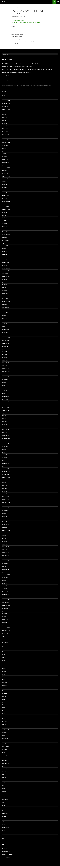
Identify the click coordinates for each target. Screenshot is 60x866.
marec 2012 (5, 544)
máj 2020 (4, 287)
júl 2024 (4, 148)
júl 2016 (4, 415)
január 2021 (5, 265)
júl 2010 (4, 580)
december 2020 (6, 268)
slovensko (4, 794)
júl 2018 (4, 349)
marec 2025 (5, 126)
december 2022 (6, 201)
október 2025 (5, 106)
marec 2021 (5, 259)
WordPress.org (6, 857)
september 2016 (6, 410)
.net (3, 646)
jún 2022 (4, 218)
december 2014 (6, 468)
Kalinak (4, 707)
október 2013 (5, 505)
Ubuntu (4, 816)
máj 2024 (4, 153)
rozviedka (4, 782)
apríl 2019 (4, 323)
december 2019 (6, 301)
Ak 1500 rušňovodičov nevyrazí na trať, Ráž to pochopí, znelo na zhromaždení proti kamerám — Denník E (27, 69)
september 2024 (6, 142)
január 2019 (5, 332)
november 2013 (6, 502)
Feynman (4, 671)
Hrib (3, 688)
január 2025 (5, 131)
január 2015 (5, 466)
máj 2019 (4, 321)
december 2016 (6, 402)
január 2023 (5, 198)
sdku (3, 788)
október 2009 (5, 602)
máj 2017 (4, 388)
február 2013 (5, 519)
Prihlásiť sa (5, 848)
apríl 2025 (4, 123)
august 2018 (5, 346)
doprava (4, 657)
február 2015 (5, 463)
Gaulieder (4, 685)
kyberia (4, 716)
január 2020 (5, 298)
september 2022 (6, 209)
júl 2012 (4, 535)
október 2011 (5, 558)
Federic (4, 668)
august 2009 (5, 608)
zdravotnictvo (5, 833)
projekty (4, 766)
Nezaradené (14, 8)
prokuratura (5, 769)
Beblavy (4, 649)
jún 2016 (4, 418)
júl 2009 (4, 611)
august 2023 (5, 179)
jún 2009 (4, 613)
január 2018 (5, 365)
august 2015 (5, 446)
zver (3, 838)
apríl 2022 (4, 223)
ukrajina (4, 819)
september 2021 (6, 243)
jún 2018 (4, 351)
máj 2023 (4, 187)
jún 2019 (4, 318)
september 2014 (6, 477)
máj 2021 (4, 254)
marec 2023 (5, 192)
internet (4, 696)
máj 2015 (4, 454)
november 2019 (6, 304)
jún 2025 (4, 117)
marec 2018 (5, 360)
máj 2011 (4, 566)
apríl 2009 (4, 616)
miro (25, 16)
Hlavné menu (58, 2)
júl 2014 (4, 482)
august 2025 (5, 112)
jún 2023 (4, 184)
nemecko (4, 735)
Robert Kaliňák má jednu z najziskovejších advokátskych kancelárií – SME (20, 63)
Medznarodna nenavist (30, 35)
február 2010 (5, 594)
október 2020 (5, 273)
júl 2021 (4, 248)
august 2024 (5, 145)
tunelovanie (5, 813)
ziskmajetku (5, 835)
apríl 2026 (4, 95)
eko (3, 663)
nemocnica (5, 738)
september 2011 (6, 560)
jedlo (3, 704)
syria (3, 808)
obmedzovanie (5, 743)
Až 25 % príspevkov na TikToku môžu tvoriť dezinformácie (16, 75)
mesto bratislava (6, 729)
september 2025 (6, 109)
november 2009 (6, 599)
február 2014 (5, 496)
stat (3, 802)
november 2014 (6, 471)
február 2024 (5, 162)
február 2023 (5, 195)
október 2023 (5, 173)
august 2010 (5, 577)
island (3, 699)
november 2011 (6, 555)
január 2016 (5, 432)
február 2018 (5, 362)
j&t (3, 702)
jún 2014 (4, 485)
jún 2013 (4, 516)
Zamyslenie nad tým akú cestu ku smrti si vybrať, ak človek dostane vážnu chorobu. (31, 85)
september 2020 (6, 276)
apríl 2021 (4, 257)
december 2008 (6, 627)
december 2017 (6, 368)
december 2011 (6, 552)
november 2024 (6, 137)
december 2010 (6, 574)
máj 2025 (4, 120)
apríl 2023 (4, 190)
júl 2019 (4, 315)
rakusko (4, 774)
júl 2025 (4, 114)
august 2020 (5, 279)
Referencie (5, 2)
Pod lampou (5, 755)
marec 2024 (5, 159)
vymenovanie (5, 827)
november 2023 (6, 170)
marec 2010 (5, 591)
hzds (3, 690)
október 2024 (5, 139)
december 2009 (6, 597)
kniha (3, 713)
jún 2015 (4, 452)
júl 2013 (4, 513)
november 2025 (6, 103)
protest (4, 771)
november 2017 (6, 371)
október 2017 (5, 374)
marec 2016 (5, 427)
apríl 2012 (4, 541)
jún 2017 (4, 385)
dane (3, 654)
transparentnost (6, 810)
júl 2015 (4, 449)
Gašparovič (5, 682)
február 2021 (5, 262)
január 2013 (5, 521)
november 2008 (6, 630)
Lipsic (3, 718)
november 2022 (6, 204)
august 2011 (5, 563)
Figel (3, 674)
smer (3, 796)
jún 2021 (4, 251)
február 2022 (5, 229)
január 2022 (5, 231)
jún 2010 (4, 583)
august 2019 (5, 312)
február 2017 (5, 396)
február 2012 (5, 546)
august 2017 (5, 379)
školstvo (4, 791)
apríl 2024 (4, 156)
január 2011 (5, 572)
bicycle (4, 651)
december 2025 (6, 100)
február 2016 (5, 429)
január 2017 (5, 399)
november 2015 (6, 438)
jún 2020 (4, 284)
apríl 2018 (4, 357)
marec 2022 (5, 226)
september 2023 (6, 176)
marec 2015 (5, 460)
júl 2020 (4, 282)
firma (3, 677)
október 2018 (5, 340)
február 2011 (5, 569)
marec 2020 (5, 293)
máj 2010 (4, 586)
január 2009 (5, 625)
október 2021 (5, 240)
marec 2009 (5, 619)
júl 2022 (4, 215)
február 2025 (5, 128)
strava (3, 805)
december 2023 (6, 167)
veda (3, 824)
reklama (4, 777)
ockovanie (4, 749)
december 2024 (6, 134)
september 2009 (6, 605)
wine (3, 830)
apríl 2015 (4, 457)
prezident (4, 760)
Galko (3, 679)
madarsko (4, 721)
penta (3, 752)
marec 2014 (5, 494)
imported (4, 693)
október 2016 (5, 407)
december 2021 (6, 234)
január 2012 (5, 549)
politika (4, 757)
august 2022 (5, 212)
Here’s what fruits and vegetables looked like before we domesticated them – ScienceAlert (30, 41)
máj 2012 (4, 538)
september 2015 (6, 443)
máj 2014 (4, 488)
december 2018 (6, 335)
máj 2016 (4, 421)
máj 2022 (4, 220)
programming (5, 763)
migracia (4, 732)
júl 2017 (4, 382)
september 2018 (6, 343)
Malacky (4, 724)
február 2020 (5, 296)
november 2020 (6, 271)
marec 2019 (5, 326)
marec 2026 (5, 98)
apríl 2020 (4, 290)
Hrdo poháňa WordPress (7, 864)
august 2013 (5, 510)
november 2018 (6, 337)
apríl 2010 (4, 588)
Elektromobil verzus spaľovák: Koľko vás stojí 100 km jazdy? (16, 72)
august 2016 (5, 413)
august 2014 (5, 480)
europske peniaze (6, 665)
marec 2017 (5, 393)
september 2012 (6, 530)
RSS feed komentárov (7, 854)
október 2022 (5, 206)
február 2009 (5, 622)
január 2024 (5, 165)
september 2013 (6, 507)
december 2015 (6, 435)
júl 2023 (4, 181)
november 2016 (6, 404)
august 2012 (5, 533)
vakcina (4, 821)
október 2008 (5, 633)
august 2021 (5, 245)
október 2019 (5, 307)
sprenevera (5, 799)
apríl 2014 (4, 491)
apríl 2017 (4, 390)
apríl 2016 (4, 424)
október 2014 (5, 474)
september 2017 (6, 376)
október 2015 (5, 441)
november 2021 (6, 237)
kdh (3, 710)
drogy (3, 660)
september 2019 (6, 310)
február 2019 (5, 329)
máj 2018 (4, 354)
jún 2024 (4, 151)
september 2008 (6, 636)
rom (3, 780)
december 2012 (6, 524)
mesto (3, 727)
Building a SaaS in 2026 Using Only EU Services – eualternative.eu (18, 66)
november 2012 (6, 527)
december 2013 (6, 499)
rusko (3, 785)
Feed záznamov (6, 851)
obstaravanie (5, 746)
